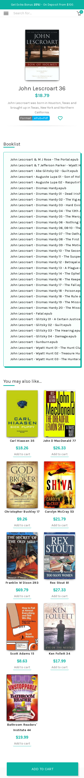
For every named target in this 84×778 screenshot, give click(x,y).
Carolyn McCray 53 (59, 512)
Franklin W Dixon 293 (22, 583)
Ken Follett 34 (59, 653)
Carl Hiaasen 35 (22, 441)
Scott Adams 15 (22, 653)
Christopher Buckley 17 (22, 512)
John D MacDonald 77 (59, 441)
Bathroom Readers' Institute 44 (22, 727)
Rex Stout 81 (59, 583)
